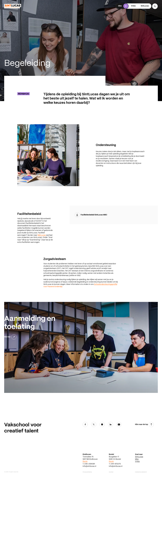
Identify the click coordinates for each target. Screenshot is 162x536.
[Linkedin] (110, 435)
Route (85, 471)
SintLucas (139, 467)
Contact (111, 481)
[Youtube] (119, 435)
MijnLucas (42, 245)
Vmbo (137, 471)
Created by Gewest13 (141, 481)
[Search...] (154, 6)
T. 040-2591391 (89, 474)
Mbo (137, 469)
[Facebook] (85, 435)
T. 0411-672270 (115, 474)
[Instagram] (102, 435)
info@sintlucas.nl (89, 476)
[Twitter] (93, 435)
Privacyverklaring (87, 481)
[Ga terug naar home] (12, 6)
